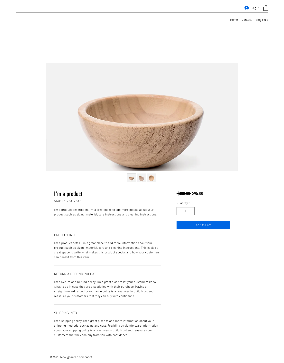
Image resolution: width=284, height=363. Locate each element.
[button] (265, 8)
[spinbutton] (185, 211)
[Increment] (191, 211)
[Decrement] (180, 211)
